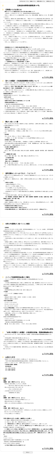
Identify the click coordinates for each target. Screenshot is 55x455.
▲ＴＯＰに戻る (47, 77)
